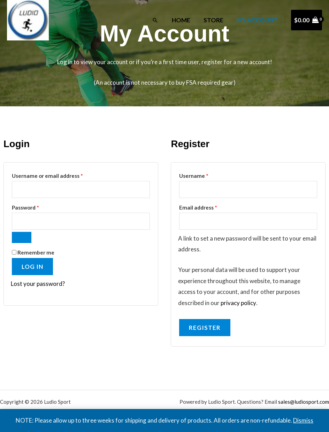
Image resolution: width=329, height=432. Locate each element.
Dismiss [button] (303, 420)
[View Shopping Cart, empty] (306, 20)
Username (205, 174)
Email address (209, 206)
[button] (158, 20)
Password (36, 206)
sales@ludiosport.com (303, 402)
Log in (32, 266)
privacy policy (238, 302)
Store (215, 20)
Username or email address (58, 174)
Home (184, 20)
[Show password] (21, 237)
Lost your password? (38, 283)
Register (205, 327)
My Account (257, 20)
